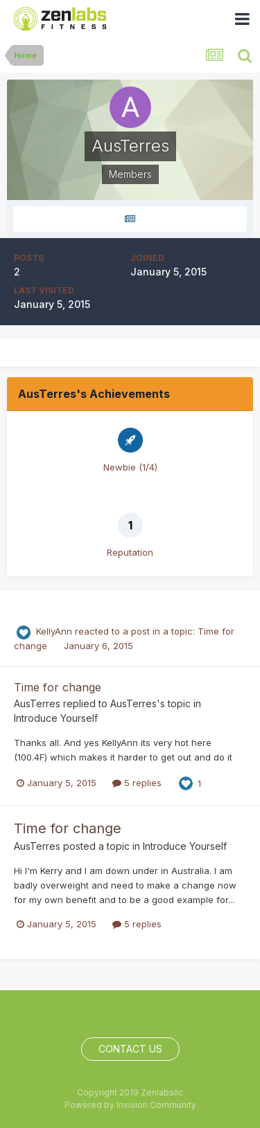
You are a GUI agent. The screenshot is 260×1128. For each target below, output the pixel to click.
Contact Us (130, 1049)
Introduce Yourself (56, 718)
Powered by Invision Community (130, 1105)
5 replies (137, 782)
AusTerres (37, 703)
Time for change (57, 687)
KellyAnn (54, 631)
